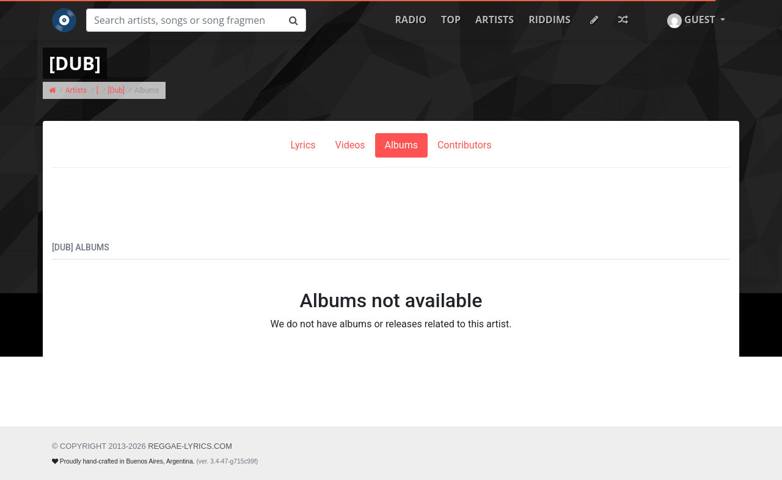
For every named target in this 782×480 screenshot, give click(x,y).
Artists (494, 19)
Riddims (549, 19)
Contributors (464, 145)
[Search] (184, 20)
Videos (350, 145)
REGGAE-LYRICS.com (190, 446)
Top (451, 19)
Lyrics (302, 145)
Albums (401, 145)
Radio (410, 19)
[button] (696, 20)
